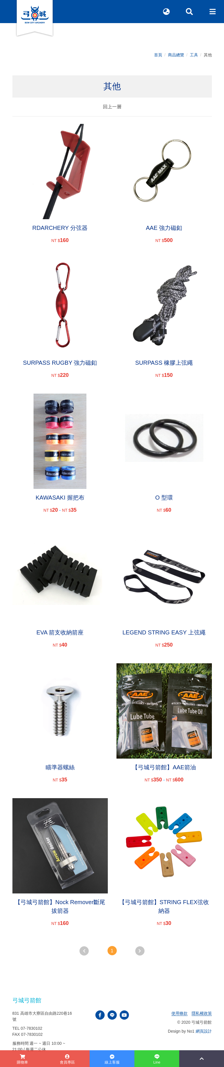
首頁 (158, 55)
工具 (194, 55)
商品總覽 (176, 55)
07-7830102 (31, 1028)
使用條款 (179, 1013)
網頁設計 (204, 1031)
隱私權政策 (202, 1013)
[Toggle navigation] (212, 11)
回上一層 (112, 106)
